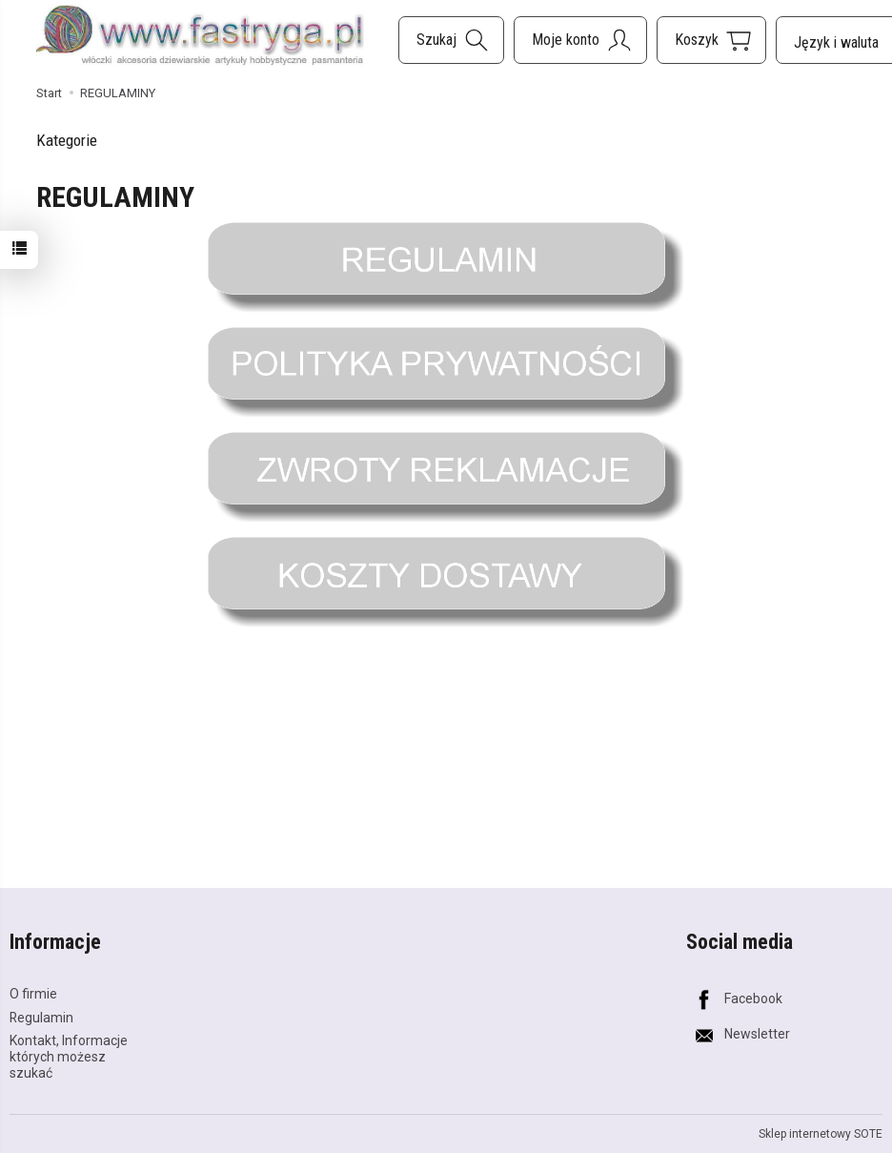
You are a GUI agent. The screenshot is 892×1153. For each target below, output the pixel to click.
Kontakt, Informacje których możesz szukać (69, 1057)
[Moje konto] (580, 40)
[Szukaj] (451, 40)
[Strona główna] (200, 37)
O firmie (33, 993)
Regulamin (41, 1017)
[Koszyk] (711, 40)
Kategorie (66, 140)
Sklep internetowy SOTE (820, 1134)
